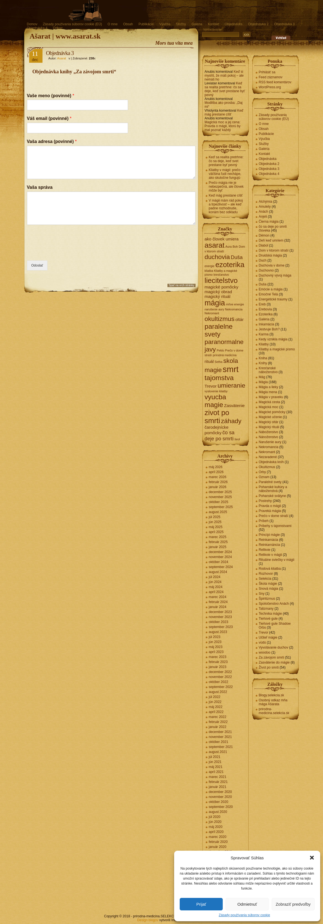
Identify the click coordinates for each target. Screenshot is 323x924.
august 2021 (218, 752)
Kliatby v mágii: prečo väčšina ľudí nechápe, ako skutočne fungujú (225, 174)
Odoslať (37, 265)
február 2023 (218, 662)
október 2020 (218, 802)
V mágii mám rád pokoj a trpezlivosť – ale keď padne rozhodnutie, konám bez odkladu (226, 206)
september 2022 (221, 687)
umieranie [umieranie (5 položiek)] (231, 385)
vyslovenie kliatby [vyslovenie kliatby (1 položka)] (216, 391)
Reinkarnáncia (269, 545)
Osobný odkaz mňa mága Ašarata (273, 702)
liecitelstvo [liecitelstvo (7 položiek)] (221, 280)
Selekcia (265, 579)
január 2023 (217, 667)
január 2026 (217, 487)
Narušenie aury (270, 442)
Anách (263, 212)
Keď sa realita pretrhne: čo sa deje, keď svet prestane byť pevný (225, 89)
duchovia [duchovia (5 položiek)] (217, 256)
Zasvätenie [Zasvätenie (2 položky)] (234, 405)
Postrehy (265, 501)
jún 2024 (215, 582)
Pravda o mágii (270, 506)
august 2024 (218, 572)
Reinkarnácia (268, 540)
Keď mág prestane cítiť (224, 112)
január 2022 (217, 727)
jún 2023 (215, 642)
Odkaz (58, 28)
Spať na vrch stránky (181, 285)
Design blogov (147, 920)
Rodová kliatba (270, 569)
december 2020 (220, 792)
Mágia (263, 382)
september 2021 (221, 747)
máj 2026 (215, 467)
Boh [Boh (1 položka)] (235, 246)
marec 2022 (217, 717)
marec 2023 (217, 657)
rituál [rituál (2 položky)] (209, 361)
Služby (181, 24)
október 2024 (218, 562)
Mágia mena (268, 392)
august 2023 (218, 632)
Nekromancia (269, 447)
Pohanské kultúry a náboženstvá (273, 489)
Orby (262, 472)
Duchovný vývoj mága (275, 275)
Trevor (263, 632)
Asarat (61, 58)
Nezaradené (268, 457)
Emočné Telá (268, 294)
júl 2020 (215, 817)
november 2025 (220, 497)
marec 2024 (217, 597)
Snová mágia (268, 589)
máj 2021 (215, 767)
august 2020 (218, 812)
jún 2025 (215, 522)
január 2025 (217, 547)
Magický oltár (269, 422)
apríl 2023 (216, 652)
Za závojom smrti (271, 657)
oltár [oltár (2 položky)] (239, 319)
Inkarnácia (266, 324)
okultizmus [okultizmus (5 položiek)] (220, 318)
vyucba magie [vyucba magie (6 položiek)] (215, 400)
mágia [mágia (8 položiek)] (215, 303)
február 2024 (218, 602)
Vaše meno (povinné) (50, 95)
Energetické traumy (273, 299)
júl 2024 (215, 577)
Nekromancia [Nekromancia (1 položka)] (233, 309)
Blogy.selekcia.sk (271, 695)
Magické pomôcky (272, 412)
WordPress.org (270, 87)
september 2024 (221, 567)
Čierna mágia (269, 222)
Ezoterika (266, 314)
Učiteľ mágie (268, 637)
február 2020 (218, 842)
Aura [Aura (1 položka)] (229, 246)
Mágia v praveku (271, 397)
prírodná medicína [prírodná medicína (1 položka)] (225, 355)
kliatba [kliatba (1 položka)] (209, 270)
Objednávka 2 (258, 24)
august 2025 (218, 512)
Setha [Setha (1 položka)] (218, 361)
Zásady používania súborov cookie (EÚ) (72, 24)
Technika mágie (270, 614)
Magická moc (269, 407)
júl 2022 (215, 697)
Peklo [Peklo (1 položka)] (220, 350)
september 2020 (221, 807)
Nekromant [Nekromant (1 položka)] (212, 313)
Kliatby (264, 344)
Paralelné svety (270, 482)
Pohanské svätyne (272, 496)
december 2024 (220, 552)
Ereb (262, 304)
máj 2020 (215, 827)
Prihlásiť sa (267, 72)
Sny (262, 594)
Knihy (263, 363)
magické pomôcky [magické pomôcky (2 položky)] (222, 287)
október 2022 (218, 682)
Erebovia (265, 309)
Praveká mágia (270, 511)
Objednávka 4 (37, 28)
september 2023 (221, 627)
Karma (264, 334)
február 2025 (218, 542)
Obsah (128, 24)
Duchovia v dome (272, 265)
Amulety (265, 207)
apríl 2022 (216, 712)
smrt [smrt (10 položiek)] (231, 369)
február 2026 (218, 482)
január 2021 (217, 787)
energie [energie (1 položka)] (210, 266)
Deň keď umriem (271, 240)
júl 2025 (215, 517)
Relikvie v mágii (270, 555)
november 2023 (220, 617)
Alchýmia (265, 202)
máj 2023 (215, 647)
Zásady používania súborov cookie (244, 915)
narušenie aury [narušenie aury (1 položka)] (214, 309)
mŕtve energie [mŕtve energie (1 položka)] (235, 304)
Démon (264, 235)
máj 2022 (215, 707)
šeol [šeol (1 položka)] (237, 439)
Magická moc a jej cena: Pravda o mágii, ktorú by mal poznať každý (223, 126)
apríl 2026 (216, 472)
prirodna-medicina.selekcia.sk (274, 711)
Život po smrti (269, 667)
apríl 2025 (216, 532)
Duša (263, 284)
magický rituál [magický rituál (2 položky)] (218, 296)
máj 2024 (215, 587)
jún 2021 (215, 762)
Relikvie (265, 550)
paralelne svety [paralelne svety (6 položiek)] (219, 330)
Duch (263, 260)
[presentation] (69, 251)
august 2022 (218, 692)
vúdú (262, 642)
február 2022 (218, 722)
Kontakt (213, 24)
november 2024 (220, 557)
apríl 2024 (216, 592)
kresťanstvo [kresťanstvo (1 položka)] (221, 274)
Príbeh (264, 521)
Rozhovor (266, 574)
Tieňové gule (268, 619)
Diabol (263, 245)
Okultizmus (267, 467)
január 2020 (217, 847)
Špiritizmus (267, 599)
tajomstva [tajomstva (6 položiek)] (219, 377)
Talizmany (266, 609)
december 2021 (220, 732)
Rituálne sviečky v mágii (276, 560)
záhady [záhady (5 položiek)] (231, 421)
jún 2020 (215, 822)
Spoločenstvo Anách (274, 604)
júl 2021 (215, 757)
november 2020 (220, 797)
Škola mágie (268, 584)
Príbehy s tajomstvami (275, 526)
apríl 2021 (216, 772)
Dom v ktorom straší (274, 250)
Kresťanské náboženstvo (268, 370)
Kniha (263, 358)
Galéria (196, 24)
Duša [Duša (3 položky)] (237, 257)
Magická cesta (269, 402)
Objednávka (233, 24)
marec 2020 (217, 837)
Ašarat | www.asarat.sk (65, 36)
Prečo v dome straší (274, 516)
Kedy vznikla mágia (273, 339)
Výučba (164, 24)
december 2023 (220, 612)
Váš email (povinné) (49, 118)
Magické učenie (270, 417)
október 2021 (218, 742)
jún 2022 (215, 702)
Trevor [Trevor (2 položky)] (211, 386)
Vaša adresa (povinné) (52, 141)
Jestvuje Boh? (269, 329)
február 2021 (218, 782)
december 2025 (220, 492)
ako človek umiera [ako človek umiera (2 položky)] (222, 239)
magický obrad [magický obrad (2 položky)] (218, 291)
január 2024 (217, 607)
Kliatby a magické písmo (277, 349)
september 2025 (221, 507)
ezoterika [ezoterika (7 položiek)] (229, 264)
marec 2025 (217, 537)
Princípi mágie (269, 535)
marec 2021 (217, 777)
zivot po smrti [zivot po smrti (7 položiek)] (217, 417)
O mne (112, 24)
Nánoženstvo (268, 437)
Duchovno (266, 270)
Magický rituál (269, 427)
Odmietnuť (247, 904)
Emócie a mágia (271, 289)
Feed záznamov (270, 77)
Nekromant (267, 452)
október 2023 (218, 622)
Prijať (201, 904)
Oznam (264, 477)
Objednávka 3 (284, 24)
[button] (312, 857)
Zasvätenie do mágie (274, 662)
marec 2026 (217, 477)
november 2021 (220, 737)
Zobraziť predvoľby (293, 904)
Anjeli (263, 217)
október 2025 (218, 502)
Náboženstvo (268, 432)
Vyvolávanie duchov (273, 647)
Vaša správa (40, 187)
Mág (262, 377)
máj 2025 (215, 527)
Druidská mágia (270, 255)
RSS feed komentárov (275, 82)
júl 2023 (215, 637)
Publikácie (146, 24)
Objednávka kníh (271, 462)
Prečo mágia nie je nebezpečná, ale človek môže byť (226, 186)
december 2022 (220, 672)
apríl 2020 (216, 832)
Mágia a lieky (268, 387)
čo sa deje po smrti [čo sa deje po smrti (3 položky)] (220, 435)
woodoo (265, 652)
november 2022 (220, 677)
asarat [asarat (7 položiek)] (215, 245)
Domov (32, 24)
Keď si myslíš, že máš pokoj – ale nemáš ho (224, 75)
